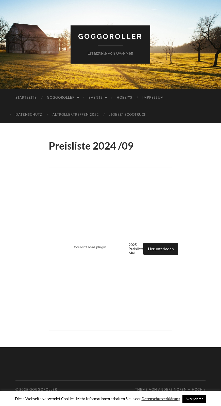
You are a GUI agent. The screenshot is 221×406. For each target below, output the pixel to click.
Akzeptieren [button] (194, 399)
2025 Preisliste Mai (136, 249)
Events (96, 97)
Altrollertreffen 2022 (76, 114)
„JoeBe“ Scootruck (128, 114)
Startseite (26, 97)
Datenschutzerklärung (161, 398)
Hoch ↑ (199, 389)
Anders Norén (172, 389)
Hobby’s (124, 97)
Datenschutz (28, 114)
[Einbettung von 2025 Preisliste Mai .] (91, 247)
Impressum (153, 97)
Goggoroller (110, 36)
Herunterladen (161, 248)
